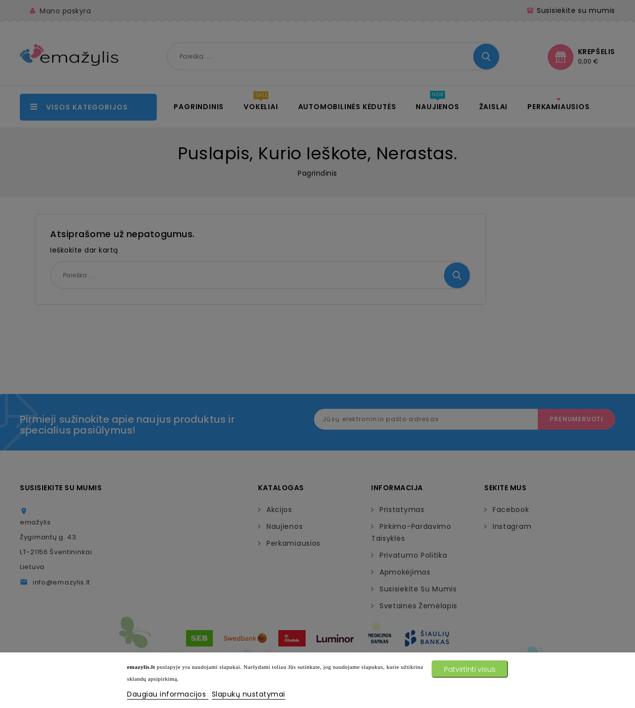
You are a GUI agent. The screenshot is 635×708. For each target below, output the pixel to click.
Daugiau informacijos (167, 694)
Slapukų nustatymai (248, 694)
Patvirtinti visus (470, 669)
